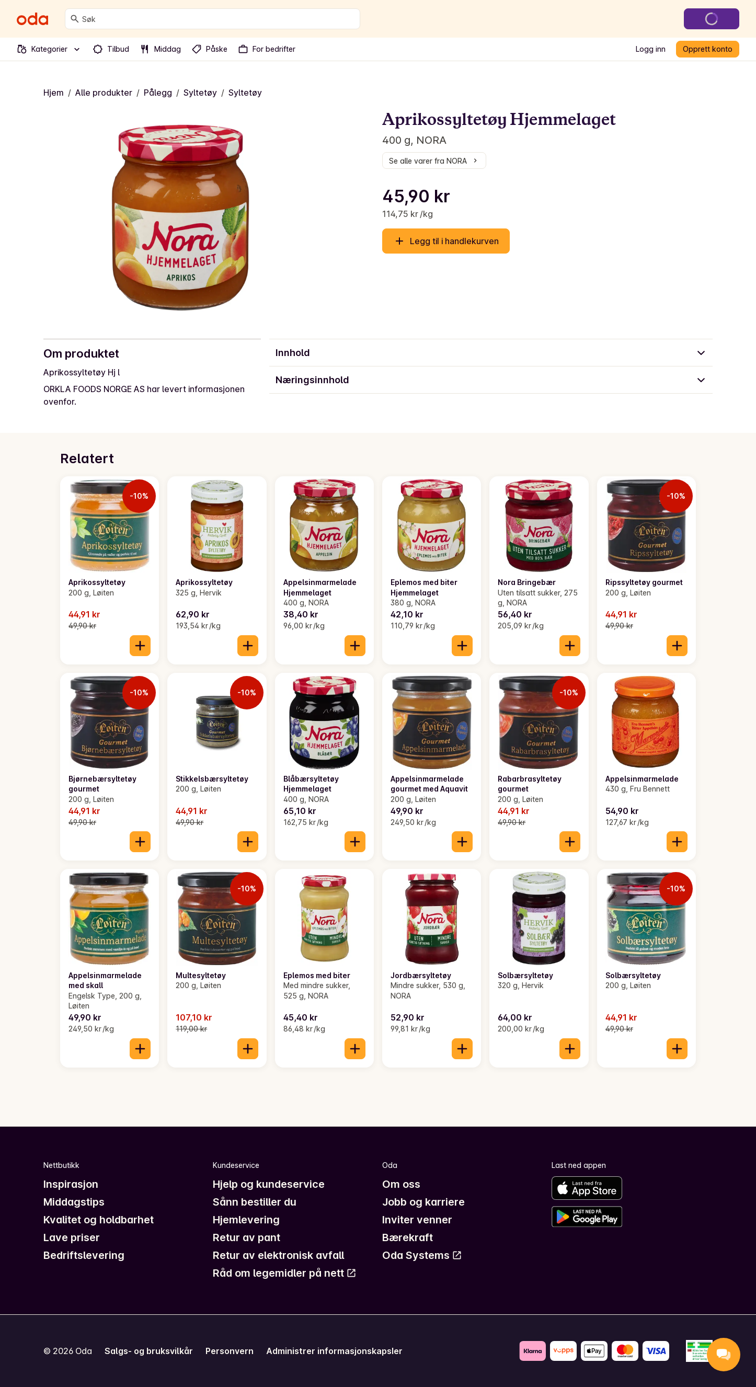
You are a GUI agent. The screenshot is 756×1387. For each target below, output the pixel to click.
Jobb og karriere (423, 1202)
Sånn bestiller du (254, 1202)
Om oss (401, 1184)
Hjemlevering (246, 1219)
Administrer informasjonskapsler (334, 1351)
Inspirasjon (70, 1184)
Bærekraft (407, 1237)
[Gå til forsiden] (32, 19)
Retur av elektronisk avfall (278, 1255)
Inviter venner (417, 1219)
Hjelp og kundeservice (269, 1184)
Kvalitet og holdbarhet (98, 1219)
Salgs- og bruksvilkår (149, 1351)
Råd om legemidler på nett (285, 1273)
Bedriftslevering (83, 1255)
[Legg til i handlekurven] (140, 645)
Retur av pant (246, 1237)
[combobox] (219, 19)
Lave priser (71, 1237)
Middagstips (74, 1202)
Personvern (229, 1351)
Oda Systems (422, 1255)
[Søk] (75, 19)
